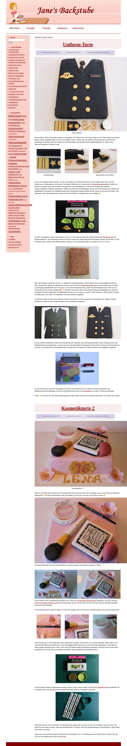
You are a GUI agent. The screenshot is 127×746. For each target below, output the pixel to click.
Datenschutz (78, 28)
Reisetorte (12, 108)
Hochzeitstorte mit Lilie (16, 57)
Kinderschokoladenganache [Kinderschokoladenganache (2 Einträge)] (18, 166)
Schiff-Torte (12, 89)
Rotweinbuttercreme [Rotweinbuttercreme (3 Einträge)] (18, 196)
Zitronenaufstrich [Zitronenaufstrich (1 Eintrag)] (12, 226)
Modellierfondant (98, 184)
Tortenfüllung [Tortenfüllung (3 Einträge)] (14, 221)
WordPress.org (14, 247)
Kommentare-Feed (15, 245)
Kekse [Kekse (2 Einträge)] (10, 154)
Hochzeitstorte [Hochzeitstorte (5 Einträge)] (17, 142)
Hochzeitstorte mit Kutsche (18, 86)
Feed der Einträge (15, 242)
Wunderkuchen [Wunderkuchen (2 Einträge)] (19, 224)
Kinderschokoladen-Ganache (44, 603)
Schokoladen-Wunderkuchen (87, 600)
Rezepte (30, 28)
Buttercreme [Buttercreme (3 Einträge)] (18, 119)
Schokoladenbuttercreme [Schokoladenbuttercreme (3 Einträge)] (20, 205)
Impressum (63, 743)
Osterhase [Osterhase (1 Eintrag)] (23, 191)
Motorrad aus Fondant (16, 73)
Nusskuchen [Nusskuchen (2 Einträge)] (18, 189)
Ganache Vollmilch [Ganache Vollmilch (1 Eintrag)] (12, 133)
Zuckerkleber (87, 391)
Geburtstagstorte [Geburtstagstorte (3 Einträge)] (16, 136)
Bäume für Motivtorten (16, 76)
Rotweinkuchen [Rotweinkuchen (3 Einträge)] (15, 199)
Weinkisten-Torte (14, 78)
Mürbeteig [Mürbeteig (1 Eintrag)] (10, 188)
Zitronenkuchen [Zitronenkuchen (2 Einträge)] (14, 228)
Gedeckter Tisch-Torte (16, 94)
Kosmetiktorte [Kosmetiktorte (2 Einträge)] (13, 169)
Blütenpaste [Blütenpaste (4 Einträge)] (15, 115)
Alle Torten (14, 28)
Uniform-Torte (78, 44)
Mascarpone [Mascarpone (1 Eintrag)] (15, 179)
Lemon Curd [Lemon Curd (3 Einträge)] (14, 172)
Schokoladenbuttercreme (88, 285)
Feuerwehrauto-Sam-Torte (17, 99)
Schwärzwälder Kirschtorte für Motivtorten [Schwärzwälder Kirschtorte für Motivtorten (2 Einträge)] (14, 210)
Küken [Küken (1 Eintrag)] (20, 169)
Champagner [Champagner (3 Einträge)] (14, 122)
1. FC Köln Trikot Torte (16, 91)
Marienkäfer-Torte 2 (15, 65)
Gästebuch (62, 28)
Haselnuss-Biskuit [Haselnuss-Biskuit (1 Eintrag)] (12, 139)
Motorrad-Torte (14, 70)
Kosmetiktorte (13, 105)
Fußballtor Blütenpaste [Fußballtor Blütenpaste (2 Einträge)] (16, 131)
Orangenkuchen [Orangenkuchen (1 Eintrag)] (12, 191)
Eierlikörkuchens (108, 237)
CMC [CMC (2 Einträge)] (23, 123)
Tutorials (46, 28)
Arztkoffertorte (13, 102)
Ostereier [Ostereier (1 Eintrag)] (18, 191)
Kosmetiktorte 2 (78, 408)
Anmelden (12, 239)
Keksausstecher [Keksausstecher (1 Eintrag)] (22, 151)
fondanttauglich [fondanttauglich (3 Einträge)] (15, 128)
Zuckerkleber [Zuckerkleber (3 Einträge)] (14, 231)
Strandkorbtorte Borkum (17, 55)
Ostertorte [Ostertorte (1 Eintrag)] (10, 193)
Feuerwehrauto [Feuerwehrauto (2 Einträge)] (14, 125)
